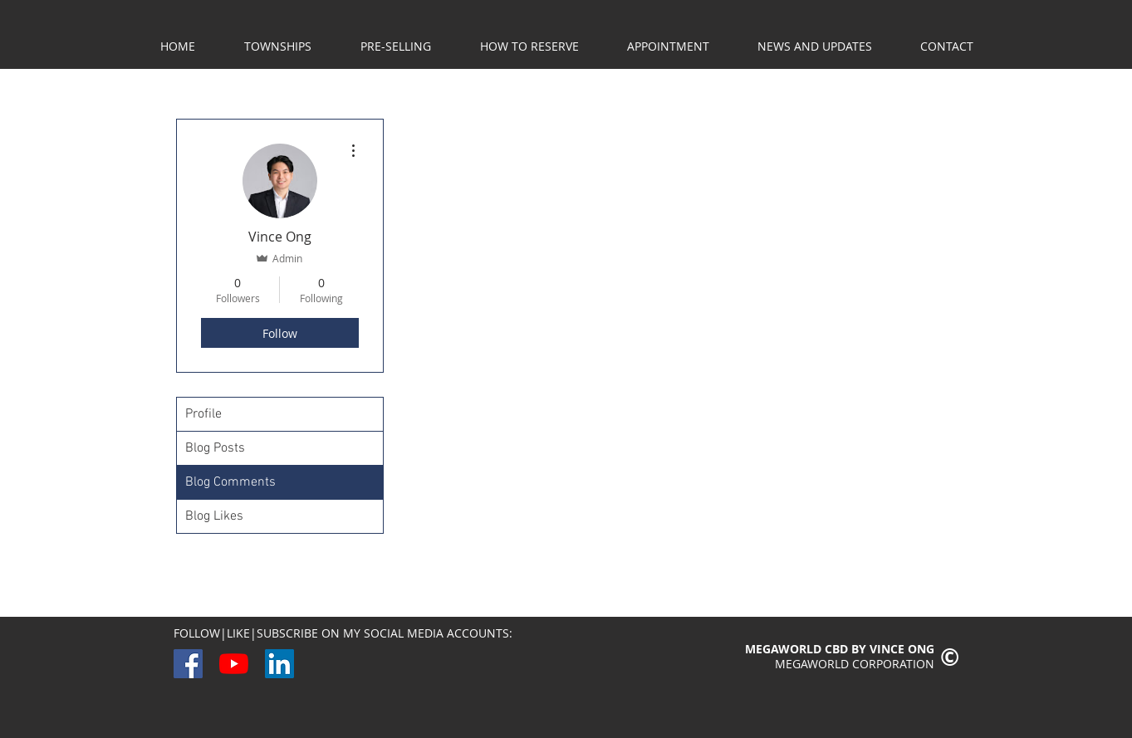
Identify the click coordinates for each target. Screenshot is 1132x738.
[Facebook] (188, 663)
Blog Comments (230, 482)
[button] (396, 46)
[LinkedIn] (279, 663)
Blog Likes (214, 516)
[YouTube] (233, 663)
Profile (203, 414)
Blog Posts (215, 448)
